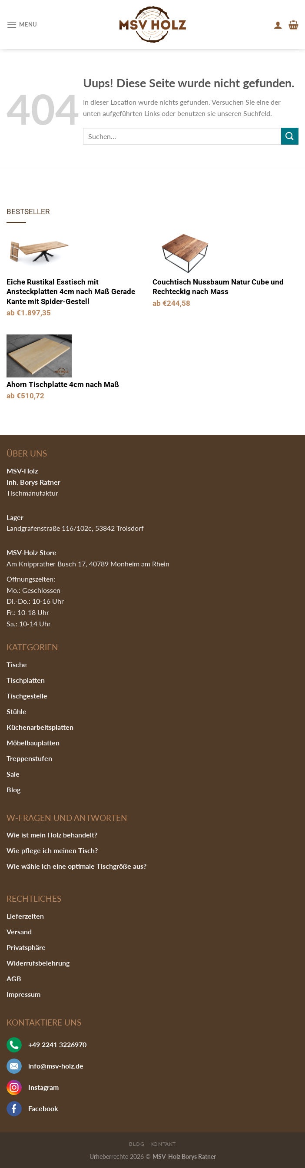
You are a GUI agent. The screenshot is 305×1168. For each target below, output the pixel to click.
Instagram (43, 1087)
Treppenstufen (29, 758)
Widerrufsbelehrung (38, 963)
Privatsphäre (26, 947)
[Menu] (22, 24)
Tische (17, 664)
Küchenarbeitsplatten (40, 727)
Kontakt (163, 1144)
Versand (19, 931)
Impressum (23, 994)
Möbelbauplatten (33, 742)
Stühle (17, 711)
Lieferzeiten (25, 916)
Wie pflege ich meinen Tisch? (52, 850)
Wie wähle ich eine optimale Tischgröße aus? (76, 866)
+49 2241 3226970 (57, 1044)
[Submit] (289, 136)
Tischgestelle (27, 696)
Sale (13, 774)
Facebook (43, 1108)
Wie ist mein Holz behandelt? (52, 835)
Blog (13, 789)
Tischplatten (26, 680)
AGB (14, 978)
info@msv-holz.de (55, 1066)
